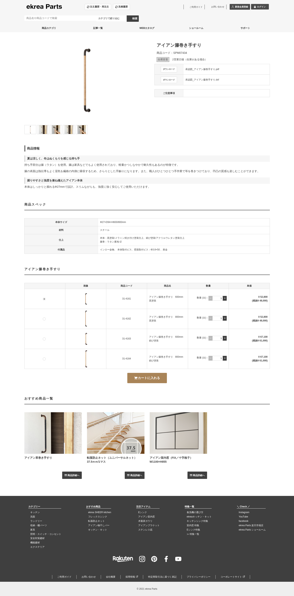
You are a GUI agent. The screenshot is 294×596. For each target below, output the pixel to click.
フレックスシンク (97, 516)
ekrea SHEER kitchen (99, 512)
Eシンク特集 (193, 529)
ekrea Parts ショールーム (252, 529)
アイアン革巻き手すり (38, 457)
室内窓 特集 (193, 525)
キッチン (35, 512)
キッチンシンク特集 (197, 521)
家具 (32, 529)
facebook (243, 521)
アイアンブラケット (149, 525)
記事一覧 (98, 28)
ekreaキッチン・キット (199, 516)
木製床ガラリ (145, 521)
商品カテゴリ (49, 28)
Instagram (244, 512)
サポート (245, 28)
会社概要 (110, 576)
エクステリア (37, 547)
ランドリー (36, 521)
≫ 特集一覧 (193, 534)
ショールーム (196, 28)
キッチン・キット (97, 529)
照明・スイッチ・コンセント (45, 534)
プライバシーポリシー (198, 576)
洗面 (32, 516)
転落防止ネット (96, 521)
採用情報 (130, 576)
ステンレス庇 (145, 529)
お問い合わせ (89, 576)
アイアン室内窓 (146, 516)
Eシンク (142, 512)
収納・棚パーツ (38, 525)
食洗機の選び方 (195, 512)
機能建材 (35, 542)
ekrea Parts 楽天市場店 (251, 525)
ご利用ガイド (64, 576)
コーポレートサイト (231, 576)
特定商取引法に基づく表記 (162, 576)
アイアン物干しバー (98, 525)
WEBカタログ (147, 28)
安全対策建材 (37, 538)
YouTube (243, 516)
